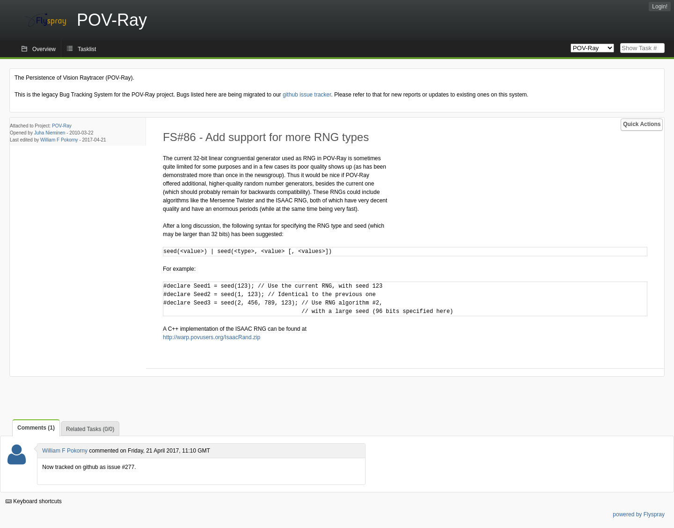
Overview (44, 49)
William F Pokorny (59, 139)
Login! (659, 6)
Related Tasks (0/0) (90, 429)
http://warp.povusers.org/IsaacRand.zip (211, 337)
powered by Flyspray (639, 514)
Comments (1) (36, 427)
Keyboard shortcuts (34, 501)
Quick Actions (641, 124)
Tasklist (87, 49)
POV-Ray (62, 125)
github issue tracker (307, 94)
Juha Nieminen (50, 132)
